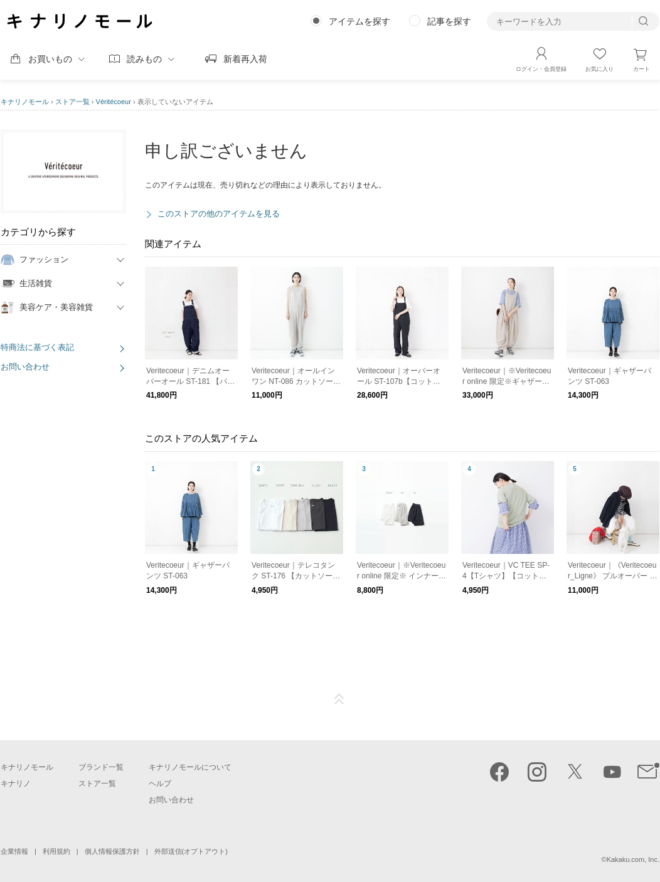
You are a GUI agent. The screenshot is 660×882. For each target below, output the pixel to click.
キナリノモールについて (190, 767)
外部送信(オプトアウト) (191, 851)
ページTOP (339, 699)
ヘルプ (160, 783)
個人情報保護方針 (112, 851)
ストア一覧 (72, 101)
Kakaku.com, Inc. (633, 859)
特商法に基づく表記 (37, 347)
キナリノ (16, 783)
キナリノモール (25, 101)
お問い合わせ (25, 366)
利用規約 (56, 851)
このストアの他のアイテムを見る (218, 213)
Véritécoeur (113, 101)
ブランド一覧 (101, 767)
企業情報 (14, 851)
